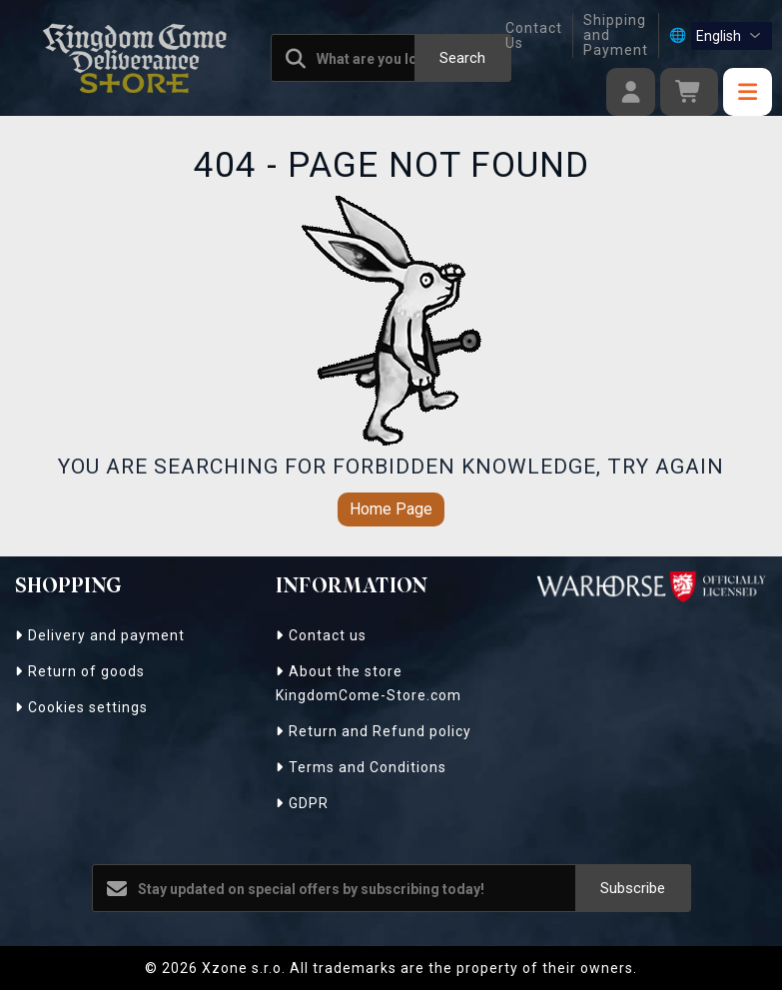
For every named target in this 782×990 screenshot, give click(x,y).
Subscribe (632, 888)
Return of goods (80, 671)
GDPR (302, 803)
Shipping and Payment (615, 35)
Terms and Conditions (361, 767)
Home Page (391, 508)
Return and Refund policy (373, 731)
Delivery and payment (100, 635)
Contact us (321, 635)
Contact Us (533, 35)
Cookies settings (81, 707)
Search (462, 58)
